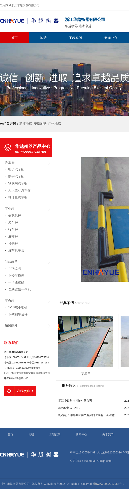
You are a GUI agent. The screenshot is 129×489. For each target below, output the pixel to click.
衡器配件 (11, 325)
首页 (14, 38)
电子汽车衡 (16, 169)
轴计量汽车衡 (17, 197)
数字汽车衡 (16, 176)
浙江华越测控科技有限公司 (75, 400)
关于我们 (108, 434)
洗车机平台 (16, 250)
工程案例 (75, 38)
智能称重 (11, 262)
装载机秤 (14, 215)
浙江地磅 (25, 123)
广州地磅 (54, 123)
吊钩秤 (13, 243)
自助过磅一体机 (19, 289)
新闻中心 (110, 38)
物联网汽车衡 (17, 183)
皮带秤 (13, 236)
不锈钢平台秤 (17, 314)
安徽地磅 (40, 123)
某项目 (86, 373)
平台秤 (9, 301)
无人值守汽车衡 (19, 190)
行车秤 (13, 229)
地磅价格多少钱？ (69, 407)
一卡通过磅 (16, 282)
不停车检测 (16, 275)
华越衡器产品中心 (33, 149)
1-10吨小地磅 (17, 307)
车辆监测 (14, 268)
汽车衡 (9, 163)
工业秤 (9, 209)
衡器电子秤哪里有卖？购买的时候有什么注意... (87, 415)
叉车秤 (13, 222)
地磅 (43, 38)
